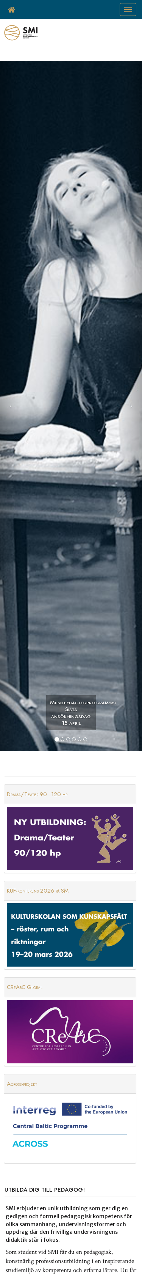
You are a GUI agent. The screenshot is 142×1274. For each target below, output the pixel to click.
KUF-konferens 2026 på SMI (38, 891)
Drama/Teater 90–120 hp (37, 794)
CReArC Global (24, 987)
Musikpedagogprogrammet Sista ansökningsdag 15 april (73, 712)
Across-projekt (22, 1084)
